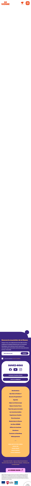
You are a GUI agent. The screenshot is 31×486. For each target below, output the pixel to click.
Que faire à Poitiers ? (15, 394)
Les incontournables (15, 412)
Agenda (15, 400)
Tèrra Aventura (15, 418)
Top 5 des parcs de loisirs (15, 409)
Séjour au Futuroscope (15, 403)
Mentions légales (18, 463)
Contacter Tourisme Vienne (15, 375)
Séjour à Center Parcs (15, 406)
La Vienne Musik (15, 470)
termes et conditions (16, 358)
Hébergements (15, 436)
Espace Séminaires (15, 452)
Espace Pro (15, 446)
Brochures (16, 430)
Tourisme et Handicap (15, 433)
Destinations (15, 390)
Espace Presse (15, 448)
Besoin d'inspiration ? (15, 397)
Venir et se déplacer (15, 379)
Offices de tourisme (15, 427)
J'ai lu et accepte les (12, 358)
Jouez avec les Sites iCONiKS (15, 444)
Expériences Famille (15, 415)
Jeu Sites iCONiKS (15, 424)
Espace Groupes (15, 450)
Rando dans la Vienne (15, 421)
